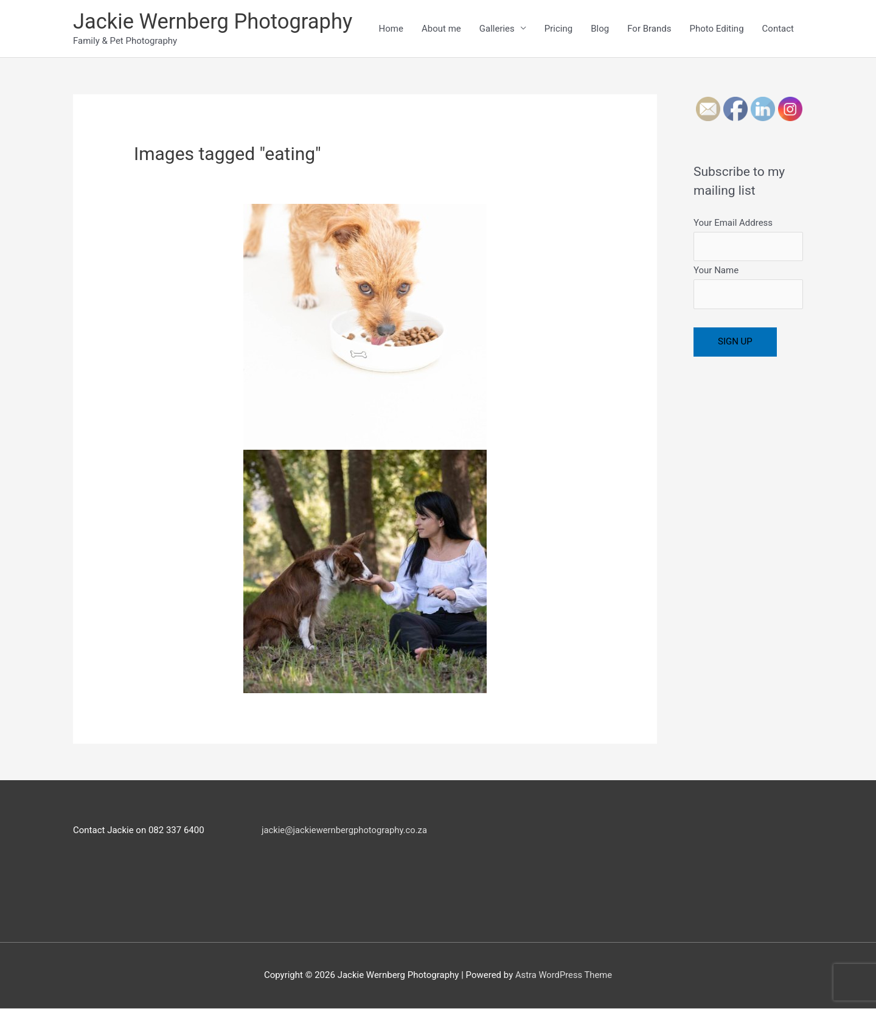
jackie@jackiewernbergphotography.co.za (345, 830)
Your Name (748, 288)
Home (391, 28)
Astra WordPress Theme (564, 975)
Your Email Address (748, 240)
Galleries (497, 28)
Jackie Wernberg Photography (214, 21)
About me (441, 28)
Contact (778, 28)
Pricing (558, 28)
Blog (600, 28)
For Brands (649, 28)
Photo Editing (716, 28)
